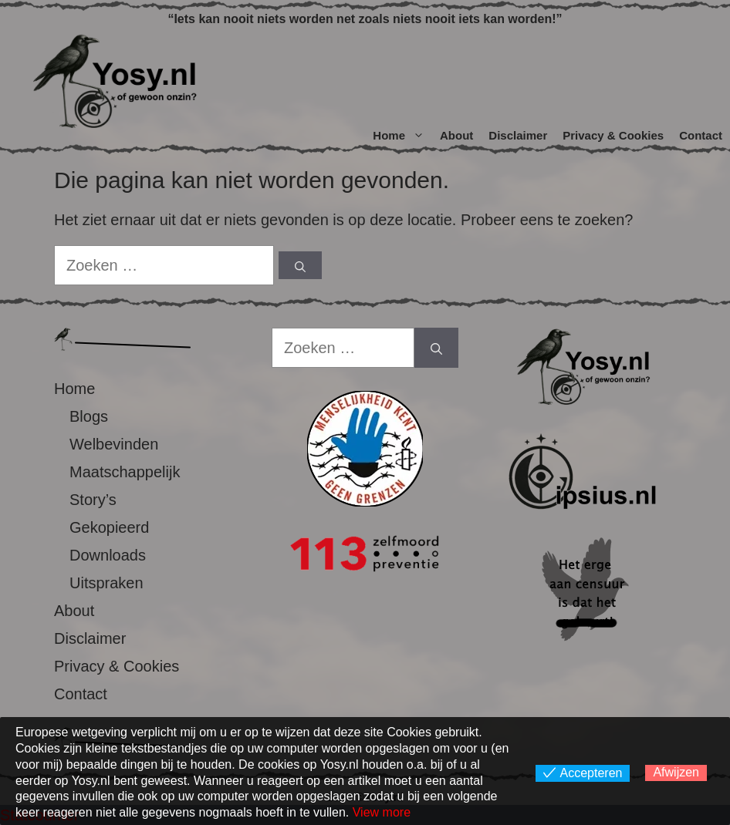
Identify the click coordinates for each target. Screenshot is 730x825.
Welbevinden (113, 444)
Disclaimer (517, 135)
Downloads (107, 555)
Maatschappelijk (124, 471)
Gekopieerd (109, 527)
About (456, 135)
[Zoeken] (300, 265)
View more (382, 812)
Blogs (88, 416)
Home (402, 135)
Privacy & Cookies (613, 135)
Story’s (93, 499)
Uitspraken (106, 582)
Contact (700, 135)
